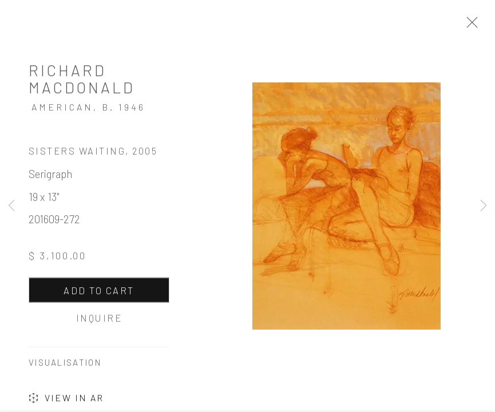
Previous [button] (11, 206)
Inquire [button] (99, 319)
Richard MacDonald (82, 80)
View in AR (66, 401)
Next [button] (483, 206)
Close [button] (469, 25)
